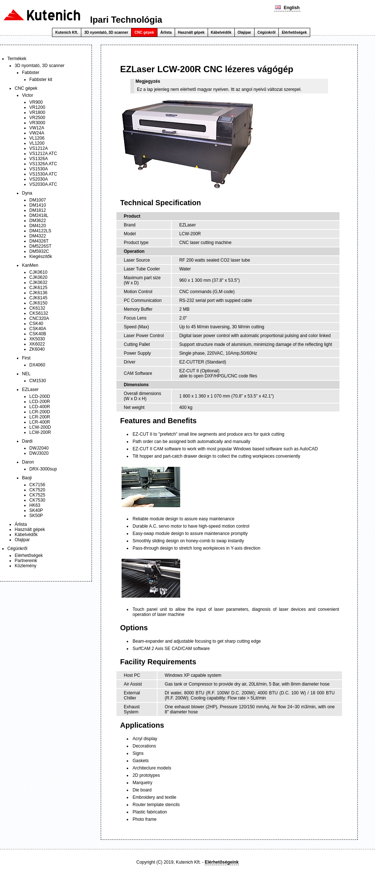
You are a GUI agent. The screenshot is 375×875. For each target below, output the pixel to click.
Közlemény (25, 565)
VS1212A (38, 148)
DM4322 (37, 236)
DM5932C (39, 251)
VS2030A (38, 179)
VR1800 (37, 112)
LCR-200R (39, 417)
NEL (26, 373)
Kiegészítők (40, 256)
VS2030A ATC (43, 184)
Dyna (27, 193)
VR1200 (37, 107)
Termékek (16, 58)
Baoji (27, 477)
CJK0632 (38, 282)
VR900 (36, 102)
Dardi (27, 441)
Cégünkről (266, 32)
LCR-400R (39, 422)
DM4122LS (40, 230)
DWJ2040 (39, 448)
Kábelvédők (221, 32)
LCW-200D (40, 427)
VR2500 (37, 117)
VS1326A (38, 158)
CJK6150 (38, 303)
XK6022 (37, 344)
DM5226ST (40, 246)
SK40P (36, 510)
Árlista (166, 32)
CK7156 (37, 484)
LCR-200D (39, 411)
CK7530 (37, 500)
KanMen (30, 265)
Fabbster (30, 72)
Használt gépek (191, 32)
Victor (27, 95)
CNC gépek (144, 32)
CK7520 (37, 489)
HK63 (34, 505)
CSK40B (37, 333)
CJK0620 (38, 277)
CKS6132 (38, 313)
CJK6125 (38, 287)
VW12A (36, 127)
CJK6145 (38, 297)
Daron (28, 462)
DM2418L (38, 215)
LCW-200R (40, 432)
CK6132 (37, 308)
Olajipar (244, 32)
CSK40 (36, 323)
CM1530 (37, 380)
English (287, 7)
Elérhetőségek (294, 32)
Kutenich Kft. (66, 32)
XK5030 (37, 338)
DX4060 (37, 365)
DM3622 (37, 220)
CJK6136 (38, 292)
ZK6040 (37, 349)
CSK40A (37, 328)
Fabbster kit (40, 79)
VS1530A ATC (43, 174)
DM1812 (37, 210)
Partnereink (26, 560)
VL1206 (36, 138)
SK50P (36, 515)
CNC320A (39, 318)
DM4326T (39, 241)
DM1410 (37, 205)
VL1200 (36, 143)
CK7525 (37, 495)
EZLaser (30, 389)
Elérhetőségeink (222, 862)
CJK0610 (38, 272)
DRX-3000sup (43, 469)
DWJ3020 (39, 453)
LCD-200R (39, 401)
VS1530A (38, 168)
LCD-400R (39, 406)
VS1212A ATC (43, 153)
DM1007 (37, 200)
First (26, 358)
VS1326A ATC (43, 163)
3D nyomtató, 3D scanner (106, 32)
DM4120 (37, 225)
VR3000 (37, 122)
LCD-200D (39, 396)
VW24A (36, 133)
